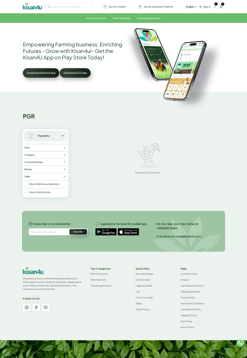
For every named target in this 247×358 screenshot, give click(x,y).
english (190, 6)
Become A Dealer (144, 273)
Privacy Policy (188, 297)
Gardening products (149, 18)
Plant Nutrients (121, 18)
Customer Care (189, 273)
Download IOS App (75, 72)
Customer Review (33, 162)
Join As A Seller (143, 279)
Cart (138, 291)
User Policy (186, 321)
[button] (106, 231)
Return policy (188, 327)
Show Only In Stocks (40, 192)
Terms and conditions (192, 303)
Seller (27, 176)
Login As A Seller (144, 285)
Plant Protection (96, 18)
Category (29, 154)
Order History (143, 309)
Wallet (139, 303)
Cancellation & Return (192, 285)
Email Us (185, 279)
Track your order (144, 297)
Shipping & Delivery (191, 291)
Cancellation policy (191, 309)
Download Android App (41, 72)
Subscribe (78, 232)
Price (27, 147)
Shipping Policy (189, 315)
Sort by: (31, 136)
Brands (28, 169)
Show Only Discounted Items (44, 184)
